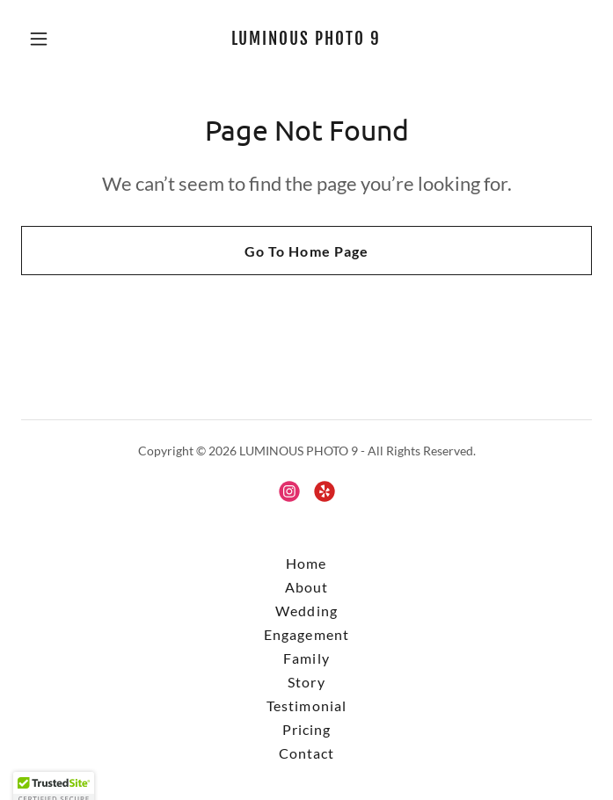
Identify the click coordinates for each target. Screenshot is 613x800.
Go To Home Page (306, 251)
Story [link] (306, 681)
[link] (306, 39)
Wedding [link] (306, 610)
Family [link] (306, 658)
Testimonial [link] (306, 705)
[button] (63, 38)
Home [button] (306, 563)
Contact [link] (306, 753)
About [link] (306, 586)
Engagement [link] (306, 634)
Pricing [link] (306, 729)
